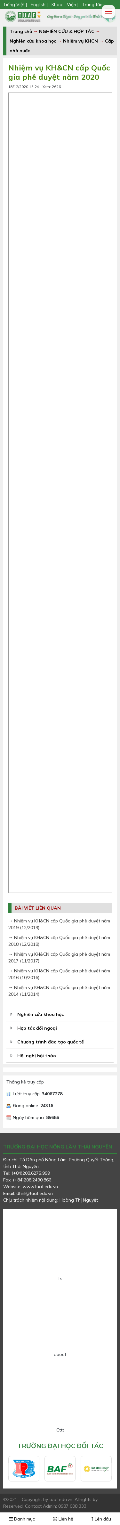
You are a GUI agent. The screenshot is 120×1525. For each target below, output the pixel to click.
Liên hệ (63, 1519)
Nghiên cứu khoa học (33, 41)
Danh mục (22, 1519)
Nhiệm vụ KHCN (80, 41)
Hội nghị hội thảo (36, 1056)
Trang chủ (21, 31)
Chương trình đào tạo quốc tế (50, 1042)
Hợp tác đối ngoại (37, 1028)
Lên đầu (101, 1519)
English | (39, 4)
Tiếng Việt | (15, 4)
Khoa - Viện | (65, 4)
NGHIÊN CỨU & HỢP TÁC (67, 31)
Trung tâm (93, 4)
